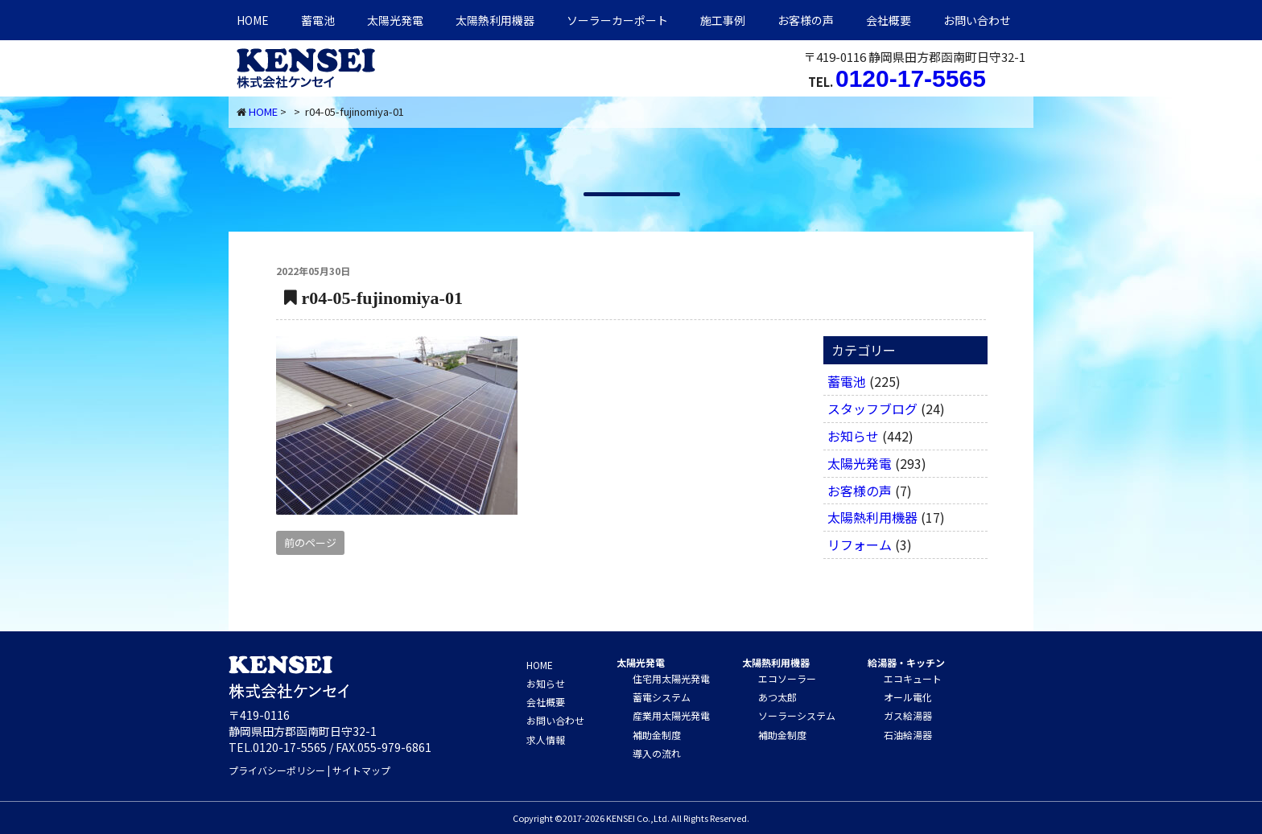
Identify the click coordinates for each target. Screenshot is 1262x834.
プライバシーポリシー (277, 770)
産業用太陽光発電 (671, 715)
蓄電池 (318, 20)
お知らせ (853, 436)
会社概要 (888, 20)
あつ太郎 (777, 697)
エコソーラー (787, 678)
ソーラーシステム (796, 715)
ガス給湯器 (908, 715)
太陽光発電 (395, 20)
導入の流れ (657, 753)
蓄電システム (662, 697)
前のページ (310, 542)
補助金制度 (657, 735)
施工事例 (722, 20)
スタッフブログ (872, 408)
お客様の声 (805, 20)
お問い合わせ (977, 20)
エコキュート (913, 678)
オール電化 (908, 697)
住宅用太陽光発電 (671, 678)
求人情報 (545, 739)
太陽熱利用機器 (872, 517)
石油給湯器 (908, 735)
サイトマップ (361, 770)
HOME (253, 20)
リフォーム (859, 544)
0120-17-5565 (910, 78)
